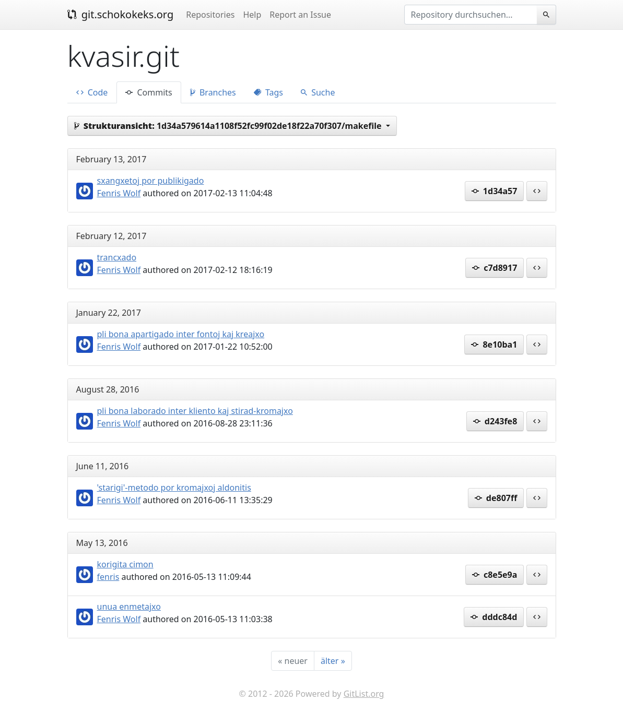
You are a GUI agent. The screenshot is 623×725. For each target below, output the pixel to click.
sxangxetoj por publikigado (150, 180)
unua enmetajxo (129, 606)
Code (92, 92)
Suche (318, 92)
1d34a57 (495, 191)
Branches (213, 92)
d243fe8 (495, 421)
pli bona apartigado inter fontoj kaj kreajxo (181, 334)
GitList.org (364, 693)
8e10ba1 (494, 344)
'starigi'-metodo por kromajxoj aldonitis (174, 487)
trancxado (117, 257)
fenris (108, 577)
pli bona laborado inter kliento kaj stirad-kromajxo (195, 411)
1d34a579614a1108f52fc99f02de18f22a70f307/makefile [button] (229, 126)
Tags (268, 92)
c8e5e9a (495, 574)
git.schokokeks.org (120, 14)
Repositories (210, 14)
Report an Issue (300, 14)
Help (252, 14)
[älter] (333, 661)
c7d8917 (494, 268)
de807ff (496, 498)
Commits (148, 92)
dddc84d (494, 617)
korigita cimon (125, 564)
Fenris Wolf (119, 193)
